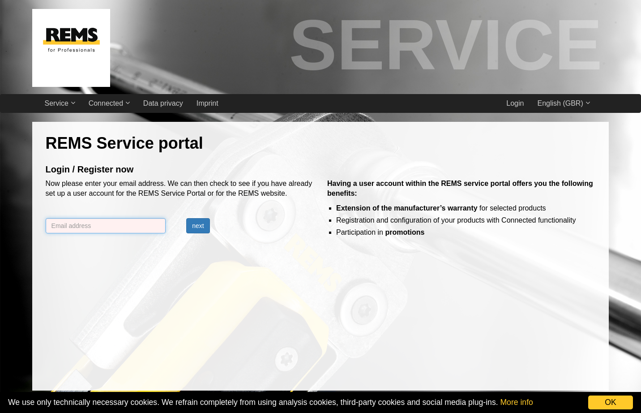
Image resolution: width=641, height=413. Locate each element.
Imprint (207, 103)
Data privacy (163, 103)
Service (60, 103)
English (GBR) (563, 103)
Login (515, 103)
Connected (109, 103)
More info (516, 402)
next (198, 225)
